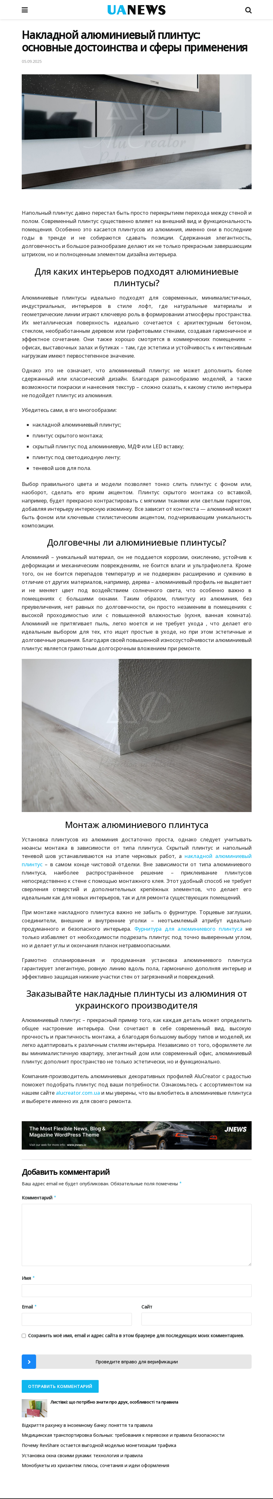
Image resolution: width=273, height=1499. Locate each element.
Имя (28, 1278)
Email (29, 1306)
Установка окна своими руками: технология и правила (82, 1455)
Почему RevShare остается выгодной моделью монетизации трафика (99, 1445)
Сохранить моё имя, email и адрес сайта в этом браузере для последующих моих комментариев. (136, 1335)
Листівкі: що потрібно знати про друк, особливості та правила (114, 1402)
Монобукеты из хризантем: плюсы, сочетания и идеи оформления (95, 1465)
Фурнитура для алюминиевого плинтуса (188, 928)
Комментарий (39, 1197)
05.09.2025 (32, 61)
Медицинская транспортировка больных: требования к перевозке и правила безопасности (123, 1435)
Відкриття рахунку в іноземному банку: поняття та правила (87, 1425)
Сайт (146, 1307)
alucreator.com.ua (78, 1092)
